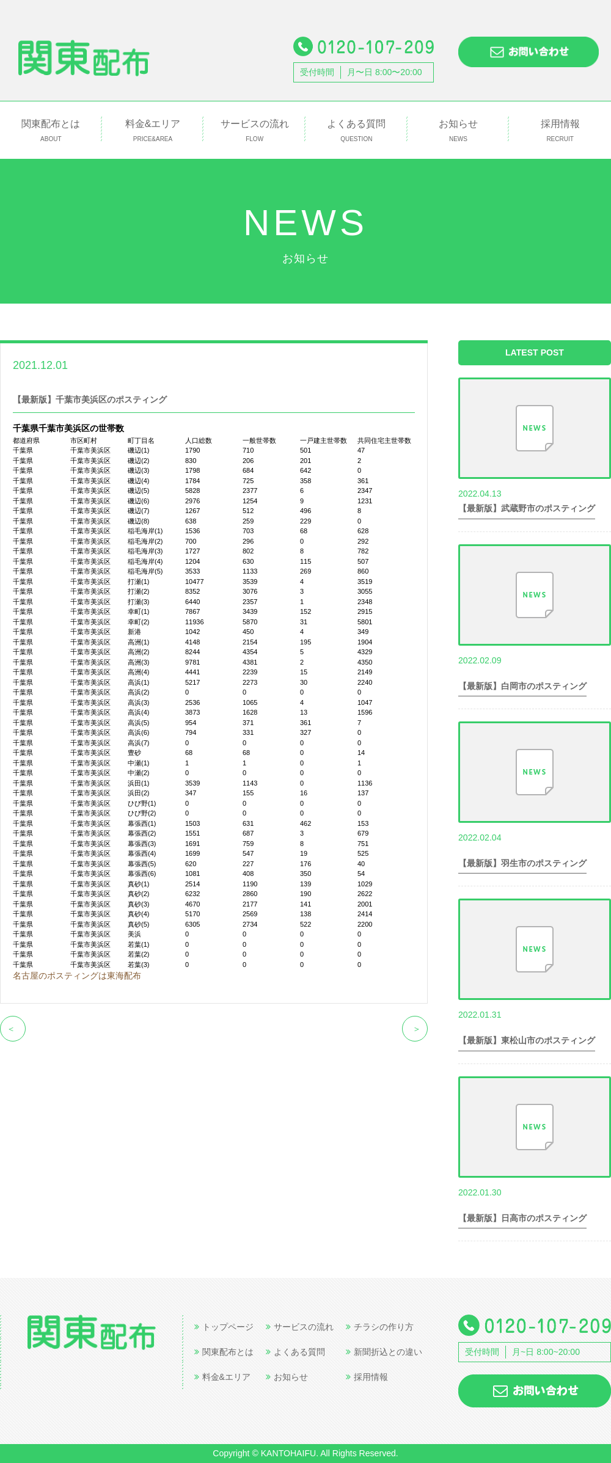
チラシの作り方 (380, 1327)
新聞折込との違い (384, 1352)
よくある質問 (357, 131)
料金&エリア (153, 131)
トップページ (224, 1327)
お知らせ (459, 131)
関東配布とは (51, 131)
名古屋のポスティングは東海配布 (77, 975)
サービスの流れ (254, 131)
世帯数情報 (101, 365)
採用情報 (560, 131)
